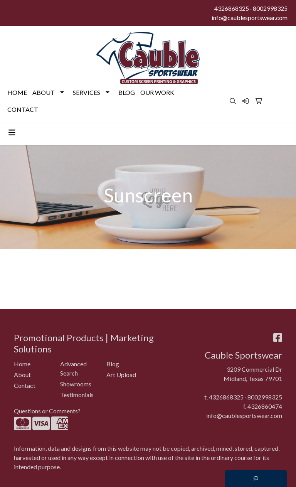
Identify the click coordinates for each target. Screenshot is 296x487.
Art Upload (121, 374)
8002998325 (270, 8)
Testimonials (77, 394)
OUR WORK (157, 92)
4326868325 (231, 8)
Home (22, 363)
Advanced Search (73, 368)
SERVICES (86, 92)
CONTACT (22, 109)
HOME (17, 92)
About (22, 374)
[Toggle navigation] (12, 132)
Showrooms (75, 384)
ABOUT (43, 92)
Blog (112, 363)
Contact (24, 385)
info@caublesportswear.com (250, 17)
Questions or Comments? (47, 411)
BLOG (126, 92)
